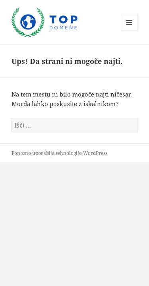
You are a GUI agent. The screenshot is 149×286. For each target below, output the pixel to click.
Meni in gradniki (129, 30)
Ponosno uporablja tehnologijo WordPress (59, 153)
